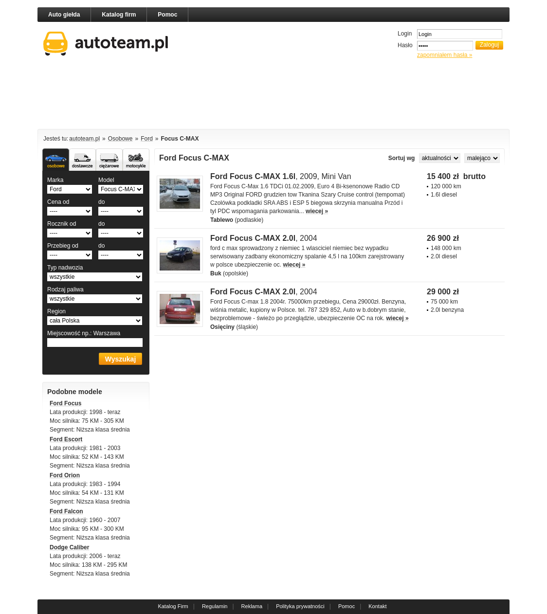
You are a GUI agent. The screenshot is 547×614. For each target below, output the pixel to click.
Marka (55, 180)
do (101, 202)
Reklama (251, 606)
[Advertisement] (273, 95)
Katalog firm (119, 14)
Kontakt (377, 606)
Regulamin (215, 606)
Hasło (405, 45)
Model (106, 180)
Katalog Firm (173, 606)
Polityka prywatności (300, 606)
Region (56, 311)
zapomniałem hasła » (444, 55)
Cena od (58, 202)
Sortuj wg (402, 158)
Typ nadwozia (65, 267)
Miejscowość (83, 333)
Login (405, 33)
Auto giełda (64, 14)
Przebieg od (62, 245)
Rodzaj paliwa (65, 289)
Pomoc (167, 14)
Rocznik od (61, 223)
